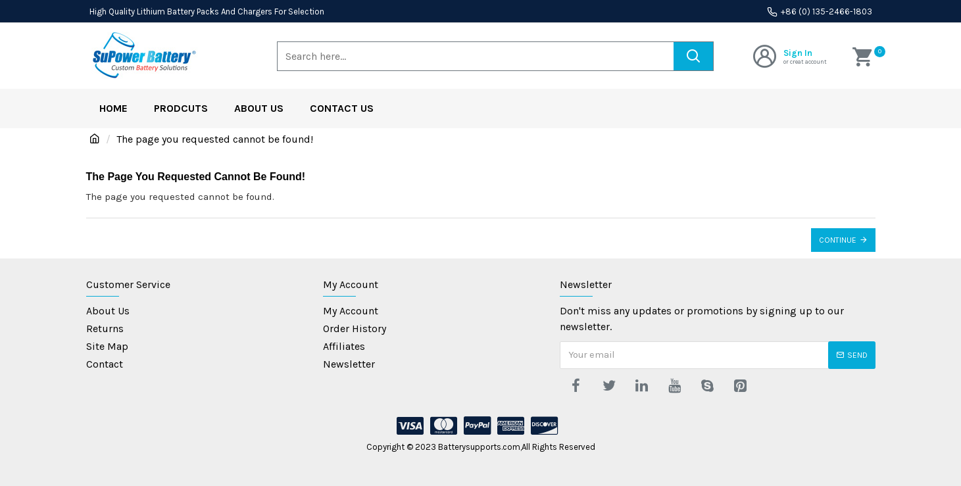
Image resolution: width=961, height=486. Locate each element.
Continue (837, 240)
